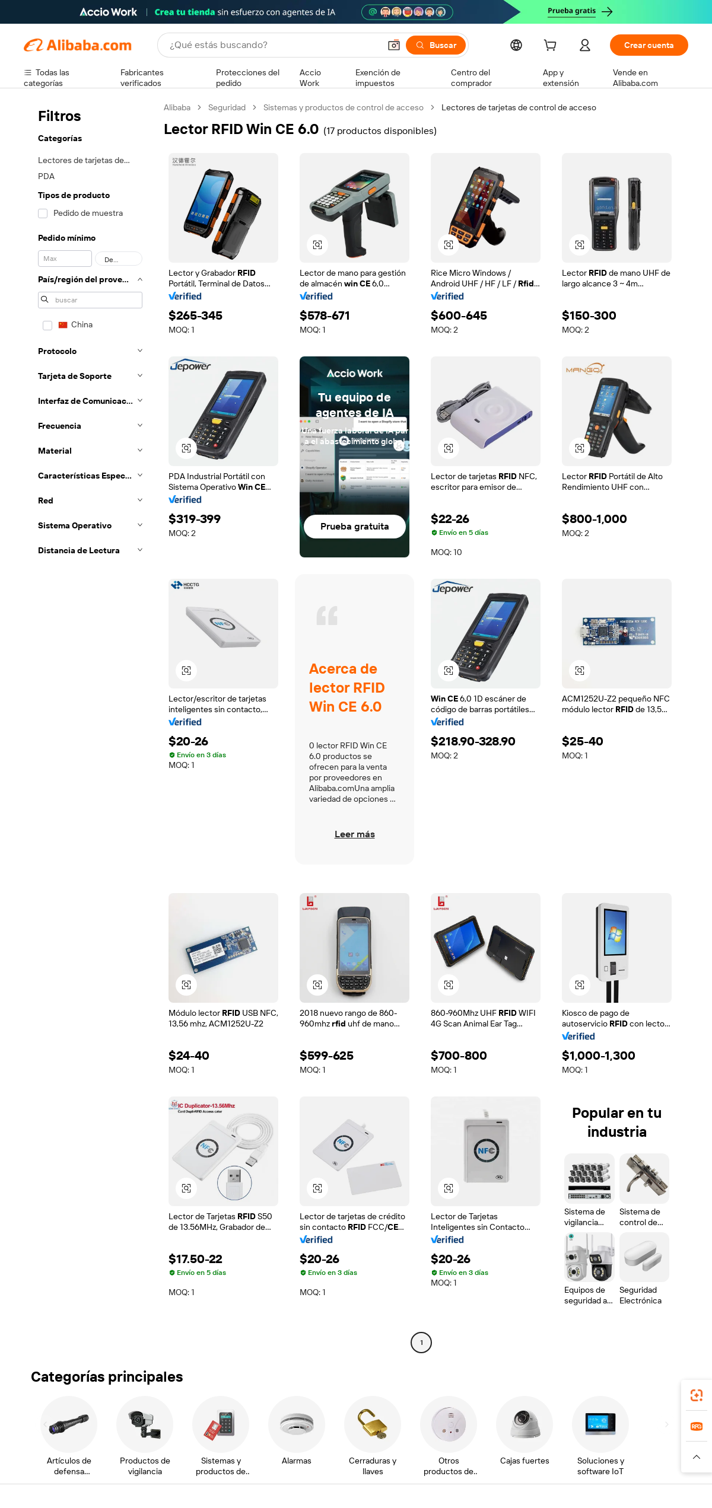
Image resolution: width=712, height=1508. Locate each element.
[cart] (552, 47)
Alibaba (177, 107)
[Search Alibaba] (273, 45)
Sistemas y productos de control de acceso (343, 107)
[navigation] (90, 726)
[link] (696, 1395)
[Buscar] (436, 45)
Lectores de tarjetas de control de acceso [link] (518, 107)
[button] (394, 45)
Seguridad (227, 107)
